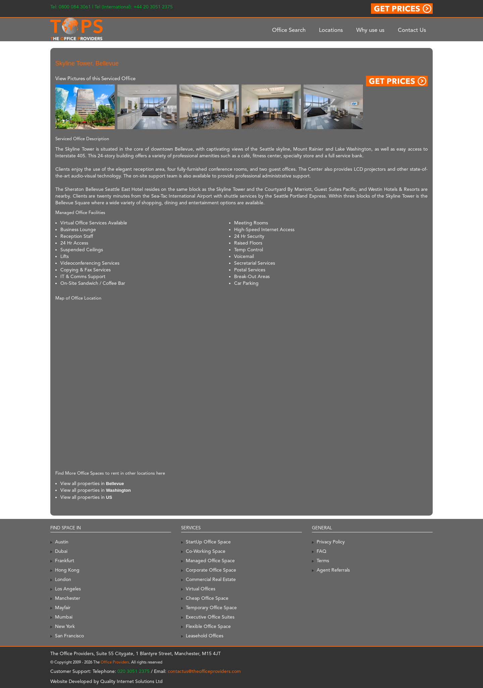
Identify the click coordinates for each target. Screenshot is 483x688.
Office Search (289, 30)
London (63, 579)
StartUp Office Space (208, 541)
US (109, 497)
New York (65, 626)
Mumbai (63, 617)
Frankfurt (64, 560)
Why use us (370, 30)
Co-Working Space (205, 551)
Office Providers (115, 662)
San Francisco (69, 635)
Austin (61, 541)
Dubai (61, 551)
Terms (323, 560)
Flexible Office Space (208, 626)
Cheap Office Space (207, 598)
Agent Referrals (333, 570)
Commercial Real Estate (211, 579)
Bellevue (115, 483)
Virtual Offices (200, 588)
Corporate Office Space (211, 570)
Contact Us (412, 30)
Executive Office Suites (210, 617)
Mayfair (62, 607)
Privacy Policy (331, 541)
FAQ (321, 551)
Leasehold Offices (204, 635)
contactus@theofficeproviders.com (204, 671)
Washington (118, 490)
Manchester (67, 598)
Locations (331, 30)
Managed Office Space (210, 560)
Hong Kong (67, 570)
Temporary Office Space (211, 607)
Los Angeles (68, 588)
